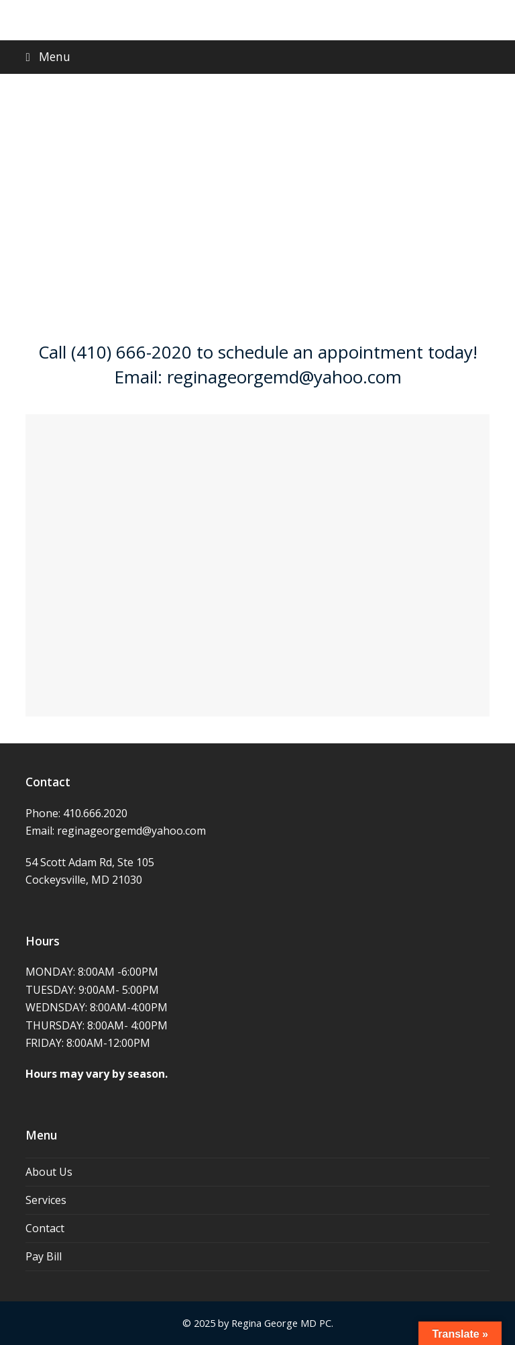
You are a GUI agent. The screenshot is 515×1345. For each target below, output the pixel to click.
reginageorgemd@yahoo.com (131, 830)
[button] (257, 57)
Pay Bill (43, 1256)
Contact (44, 1228)
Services (45, 1200)
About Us (48, 1171)
